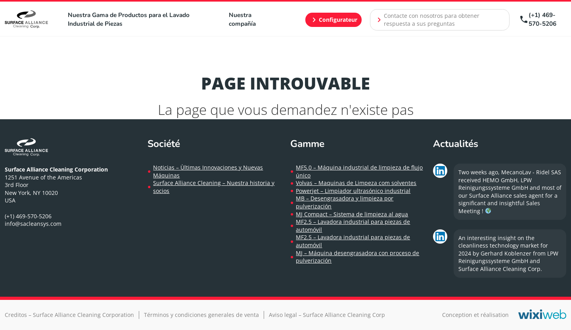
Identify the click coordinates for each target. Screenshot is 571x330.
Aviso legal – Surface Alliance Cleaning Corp (327, 315)
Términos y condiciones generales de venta (201, 315)
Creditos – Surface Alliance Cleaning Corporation (69, 315)
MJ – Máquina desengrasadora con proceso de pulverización (357, 257)
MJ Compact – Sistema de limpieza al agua (352, 214)
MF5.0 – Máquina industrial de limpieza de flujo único (359, 171)
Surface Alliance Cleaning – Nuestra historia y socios (213, 187)
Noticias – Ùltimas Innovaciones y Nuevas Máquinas (208, 171)
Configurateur (333, 20)
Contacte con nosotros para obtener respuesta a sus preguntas (426, 19)
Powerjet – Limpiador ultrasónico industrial (353, 191)
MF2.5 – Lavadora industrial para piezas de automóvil (353, 225)
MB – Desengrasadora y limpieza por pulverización (344, 202)
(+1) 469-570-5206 (537, 19)
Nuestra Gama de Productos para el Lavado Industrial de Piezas (129, 19)
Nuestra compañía (242, 19)
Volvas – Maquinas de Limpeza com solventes (356, 183)
